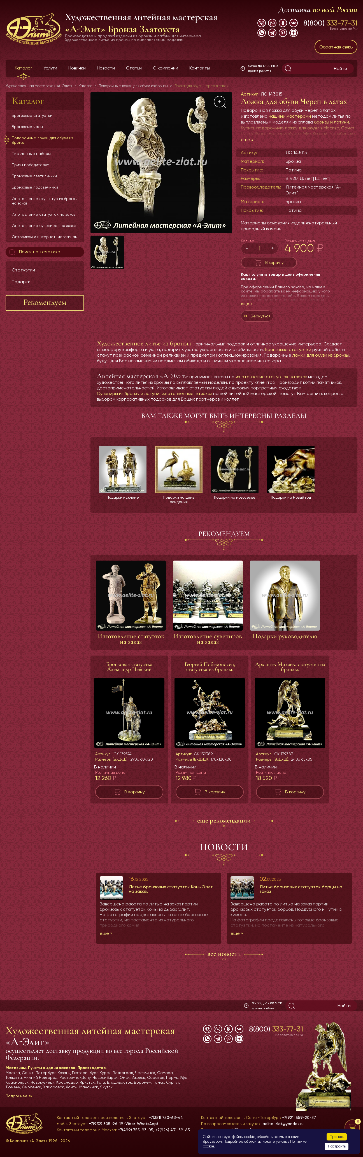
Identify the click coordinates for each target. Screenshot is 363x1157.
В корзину (274, 263)
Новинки (77, 68)
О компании (165, 68)
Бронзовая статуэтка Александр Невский (129, 673)
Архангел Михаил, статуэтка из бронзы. (290, 673)
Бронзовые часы (27, 126)
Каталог (23, 68)
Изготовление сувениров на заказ (44, 225)
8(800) (330, 23)
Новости (106, 68)
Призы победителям (30, 164)
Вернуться (263, 320)
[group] (161, 162)
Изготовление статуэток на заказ (43, 214)
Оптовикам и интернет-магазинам (45, 236)
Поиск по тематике (34, 252)
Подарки (21, 281)
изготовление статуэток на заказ (271, 382)
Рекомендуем (44, 302)
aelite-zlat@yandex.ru (283, 1123)
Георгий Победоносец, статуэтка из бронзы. (210, 673)
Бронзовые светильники (34, 176)
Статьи (134, 68)
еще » (247, 139)
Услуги (50, 68)
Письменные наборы (31, 153)
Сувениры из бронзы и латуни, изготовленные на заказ (154, 399)
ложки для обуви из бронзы (320, 360)
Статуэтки (23, 270)
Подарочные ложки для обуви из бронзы (42, 140)
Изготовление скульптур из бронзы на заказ (44, 200)
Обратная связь (336, 47)
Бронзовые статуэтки (32, 115)
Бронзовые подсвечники (35, 187)
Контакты (199, 68)
